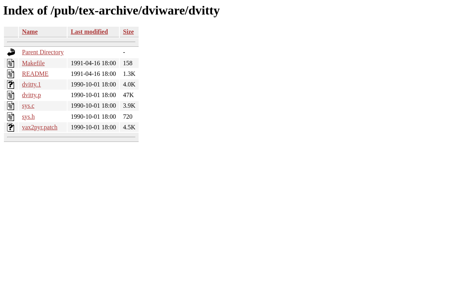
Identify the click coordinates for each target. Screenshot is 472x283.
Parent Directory (43, 52)
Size (128, 31)
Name (30, 31)
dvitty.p (31, 95)
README (35, 73)
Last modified (89, 31)
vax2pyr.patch (39, 127)
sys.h (28, 116)
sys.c (28, 105)
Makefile (33, 63)
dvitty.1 (31, 84)
